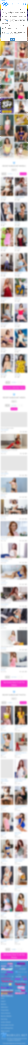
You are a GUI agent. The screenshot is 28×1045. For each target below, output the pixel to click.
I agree (12, 39)
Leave (25, 39)
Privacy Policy (6, 33)
